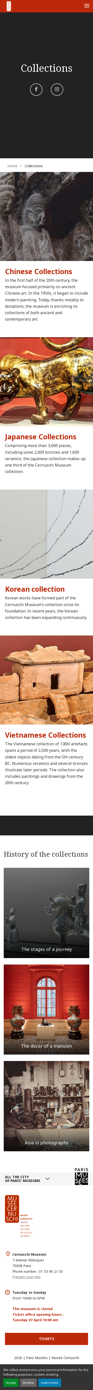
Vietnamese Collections (45, 735)
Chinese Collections (38, 271)
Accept (11, 1382)
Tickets (46, 1338)
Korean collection (35, 589)
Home (12, 166)
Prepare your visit (26, 1276)
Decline (28, 1382)
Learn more (49, 1382)
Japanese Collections (40, 436)
